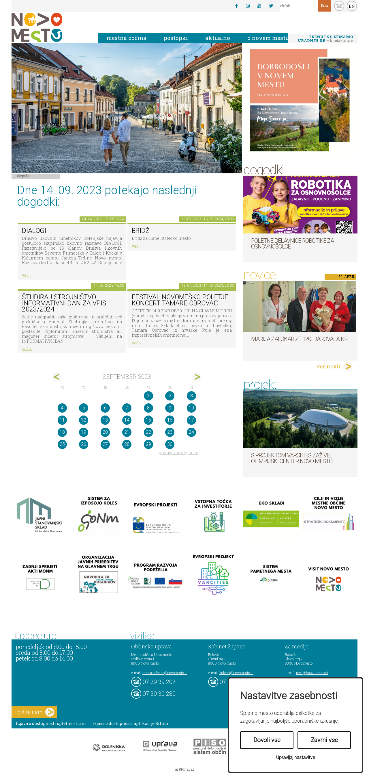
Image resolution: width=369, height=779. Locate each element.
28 (126, 444)
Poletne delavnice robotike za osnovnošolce (292, 243)
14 (126, 420)
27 (105, 444)
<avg (56, 376)
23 (169, 432)
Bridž (141, 231)
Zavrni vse (324, 740)
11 (62, 420)
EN (352, 6)
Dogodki (23, 175)
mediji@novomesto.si (312, 672)
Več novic (329, 366)
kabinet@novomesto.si (236, 672)
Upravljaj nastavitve (295, 757)
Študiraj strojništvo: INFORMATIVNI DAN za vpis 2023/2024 (64, 303)
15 (148, 420)
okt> (196, 376)
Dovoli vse (266, 740)
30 (169, 444)
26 (83, 444)
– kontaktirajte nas (325, 39)
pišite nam (35, 712)
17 (191, 420)
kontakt (339, 6)
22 (148, 432)
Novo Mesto (50, 27)
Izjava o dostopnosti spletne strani (51, 723)
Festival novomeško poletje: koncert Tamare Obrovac (181, 300)
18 (62, 432)
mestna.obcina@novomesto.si (164, 672)
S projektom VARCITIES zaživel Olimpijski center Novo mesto (291, 458)
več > (27, 275)
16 (169, 420)
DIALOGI (34, 231)
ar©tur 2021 (184, 769)
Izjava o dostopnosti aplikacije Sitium (131, 723)
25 (62, 444)
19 (83, 432)
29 (148, 444)
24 (191, 432)
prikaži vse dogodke (178, 452)
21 (126, 432)
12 (83, 420)
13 (105, 420)
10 (191, 408)
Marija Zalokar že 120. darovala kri (300, 338)
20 (105, 432)
